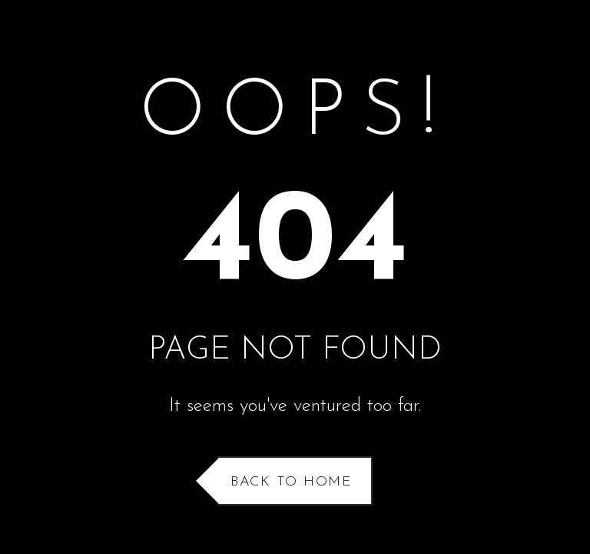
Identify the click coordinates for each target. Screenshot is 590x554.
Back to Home (291, 482)
